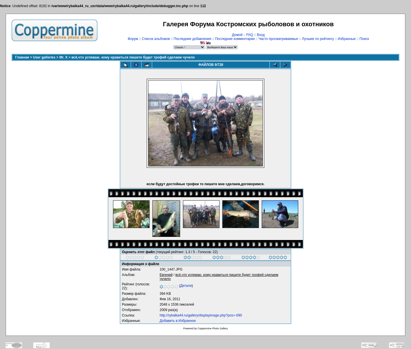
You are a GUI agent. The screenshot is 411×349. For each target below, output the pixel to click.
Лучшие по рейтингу (318, 39)
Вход (261, 35)
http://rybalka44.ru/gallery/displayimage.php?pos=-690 (201, 315)
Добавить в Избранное (178, 321)
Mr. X (63, 57)
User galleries (44, 57)
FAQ (249, 35)
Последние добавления (192, 39)
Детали (186, 286)
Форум (133, 39)
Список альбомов (156, 39)
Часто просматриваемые (278, 39)
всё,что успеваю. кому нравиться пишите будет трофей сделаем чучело (133, 57)
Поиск (364, 39)
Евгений (166, 275)
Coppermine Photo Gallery (213, 328)
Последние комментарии (235, 39)
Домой (237, 35)
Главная (22, 57)
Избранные (347, 39)
